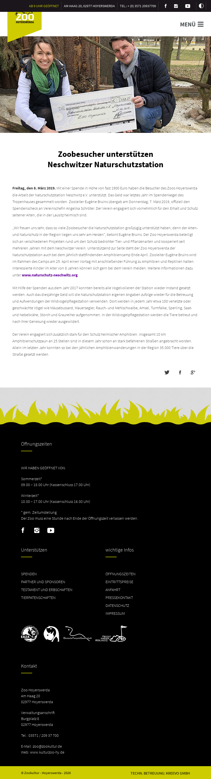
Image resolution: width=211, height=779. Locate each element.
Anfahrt (113, 589)
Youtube (50, 530)
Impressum (115, 613)
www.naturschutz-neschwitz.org (50, 274)
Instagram (36, 530)
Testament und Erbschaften (46, 589)
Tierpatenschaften (38, 597)
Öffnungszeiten (120, 573)
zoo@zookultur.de (47, 746)
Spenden (29, 573)
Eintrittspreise (119, 581)
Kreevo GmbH (178, 773)
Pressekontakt (119, 597)
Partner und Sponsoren (43, 581)
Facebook (23, 530)
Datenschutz (117, 605)
